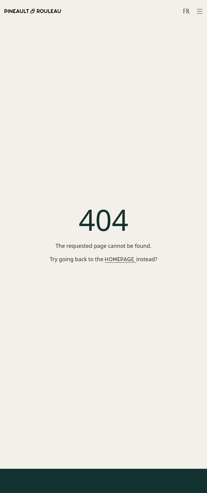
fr (186, 11)
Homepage (120, 259)
